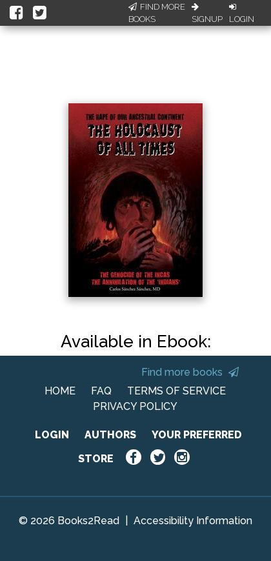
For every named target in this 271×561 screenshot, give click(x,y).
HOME (60, 391)
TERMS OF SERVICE (176, 391)
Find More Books (156, 13)
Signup (207, 14)
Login (241, 14)
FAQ (101, 391)
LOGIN (52, 435)
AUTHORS (110, 435)
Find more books (190, 372)
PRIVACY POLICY (135, 406)
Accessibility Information (193, 521)
